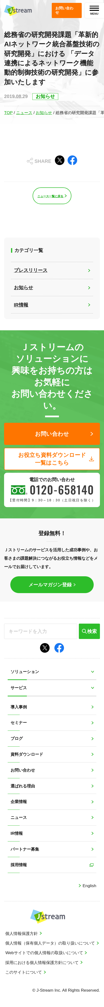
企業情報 (19, 801)
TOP (8, 112)
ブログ (17, 738)
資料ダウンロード (27, 754)
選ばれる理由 (23, 786)
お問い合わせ (23, 770)
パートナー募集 (25, 849)
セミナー (19, 722)
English (88, 885)
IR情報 (17, 833)
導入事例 (19, 707)
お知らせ (44, 112)
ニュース (24, 112)
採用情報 (19, 864)
